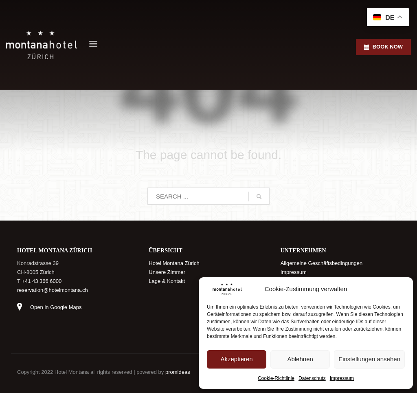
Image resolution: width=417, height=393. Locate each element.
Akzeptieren (236, 358)
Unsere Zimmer (167, 272)
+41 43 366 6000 (41, 281)
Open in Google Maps (55, 307)
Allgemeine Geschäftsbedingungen (322, 263)
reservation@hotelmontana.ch (52, 290)
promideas (177, 372)
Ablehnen (300, 358)
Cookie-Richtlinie (276, 378)
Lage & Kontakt (167, 281)
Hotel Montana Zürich (174, 263)
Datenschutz (312, 378)
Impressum (342, 378)
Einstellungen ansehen (369, 358)
